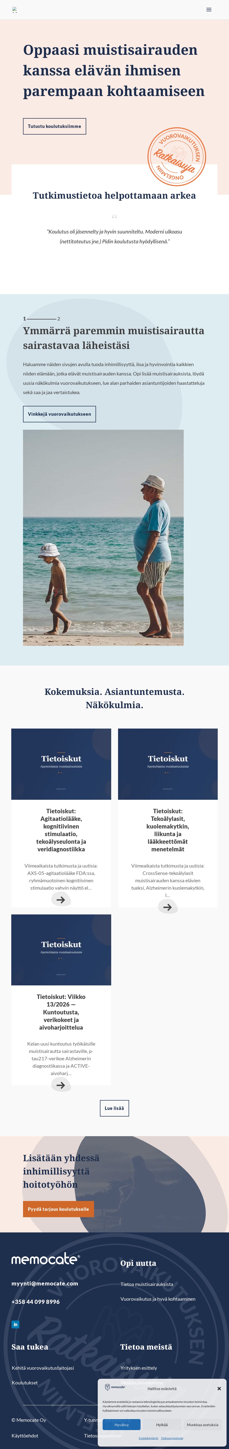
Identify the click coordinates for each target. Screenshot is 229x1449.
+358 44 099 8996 (36, 1301)
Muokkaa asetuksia (202, 1424)
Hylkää (162, 1424)
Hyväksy (122, 1424)
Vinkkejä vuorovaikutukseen (59, 414)
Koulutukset (25, 1382)
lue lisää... (61, 898)
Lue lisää (114, 1108)
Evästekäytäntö (148, 1438)
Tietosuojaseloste (172, 1438)
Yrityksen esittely (139, 1368)
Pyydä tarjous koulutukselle (58, 1209)
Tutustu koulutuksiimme (54, 126)
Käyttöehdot (25, 1435)
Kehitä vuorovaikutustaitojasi (43, 1368)
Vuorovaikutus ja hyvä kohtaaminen (158, 1299)
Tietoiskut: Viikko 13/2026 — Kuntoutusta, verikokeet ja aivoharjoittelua (61, 1012)
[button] (219, 1388)
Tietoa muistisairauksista (147, 1284)
